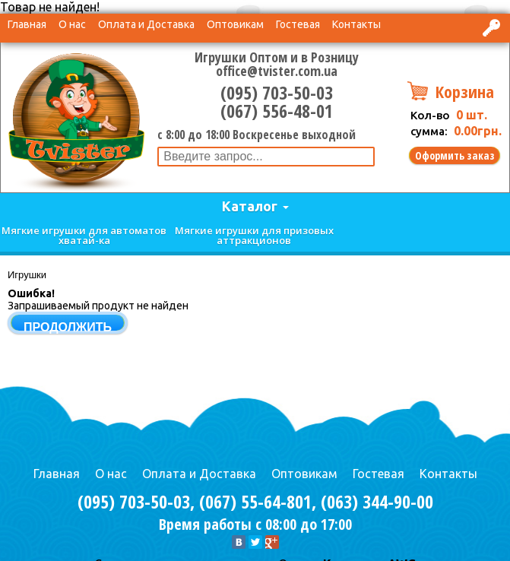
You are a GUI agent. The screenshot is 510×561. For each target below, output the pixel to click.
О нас (72, 24)
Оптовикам (235, 24)
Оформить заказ (455, 155)
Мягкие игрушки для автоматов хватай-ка (84, 235)
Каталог (249, 206)
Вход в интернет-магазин (492, 27)
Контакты (356, 24)
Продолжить (68, 327)
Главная (27, 24)
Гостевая (298, 24)
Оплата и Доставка (146, 24)
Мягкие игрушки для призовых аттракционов (254, 235)
